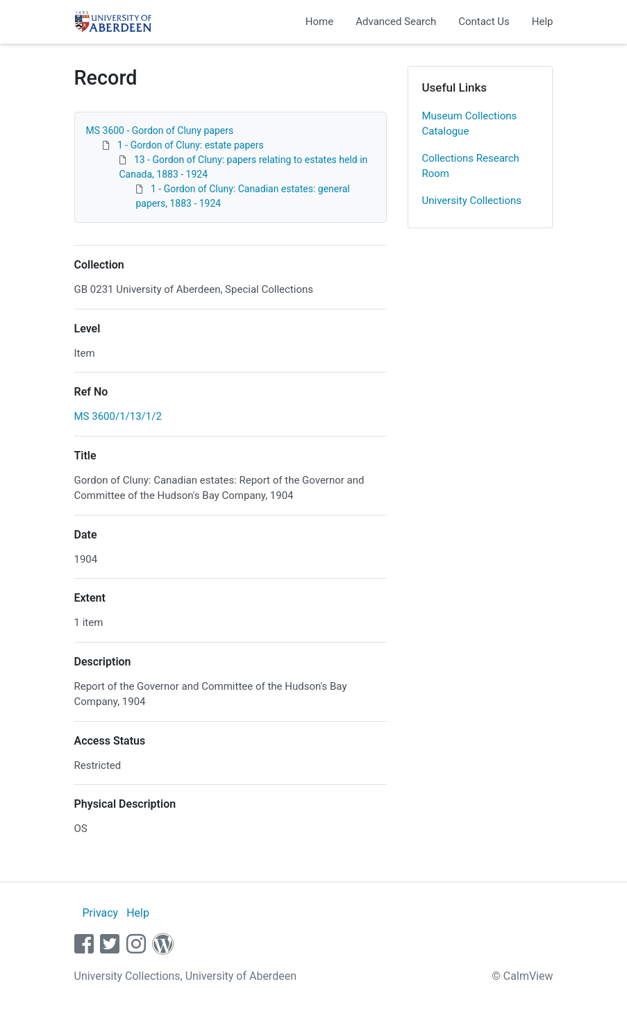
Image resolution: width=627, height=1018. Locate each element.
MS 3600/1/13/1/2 (118, 416)
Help (542, 21)
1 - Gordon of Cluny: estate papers (190, 145)
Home (319, 21)
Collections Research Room (470, 166)
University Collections (472, 200)
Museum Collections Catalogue (469, 124)
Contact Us (484, 21)
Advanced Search (396, 21)
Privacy (100, 912)
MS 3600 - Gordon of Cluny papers (160, 130)
